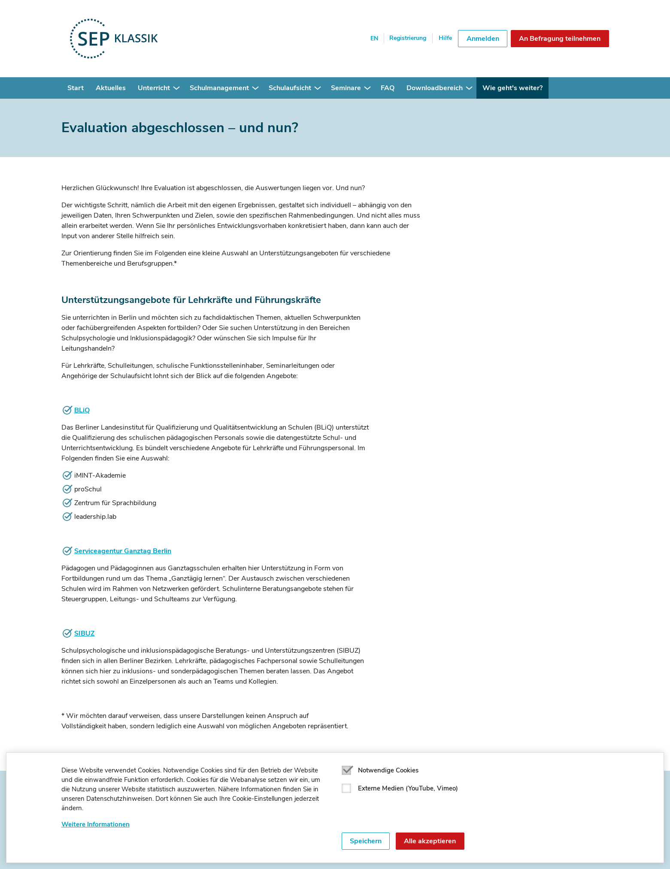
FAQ (387, 88)
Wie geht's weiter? (512, 88)
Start (75, 88)
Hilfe (445, 38)
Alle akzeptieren (430, 841)
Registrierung (407, 38)
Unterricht (154, 88)
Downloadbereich (434, 88)
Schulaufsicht (290, 88)
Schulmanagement (219, 88)
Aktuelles (111, 88)
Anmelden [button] (483, 38)
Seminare (346, 88)
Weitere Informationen (95, 824)
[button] (176, 88)
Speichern (366, 841)
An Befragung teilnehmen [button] (559, 38)
